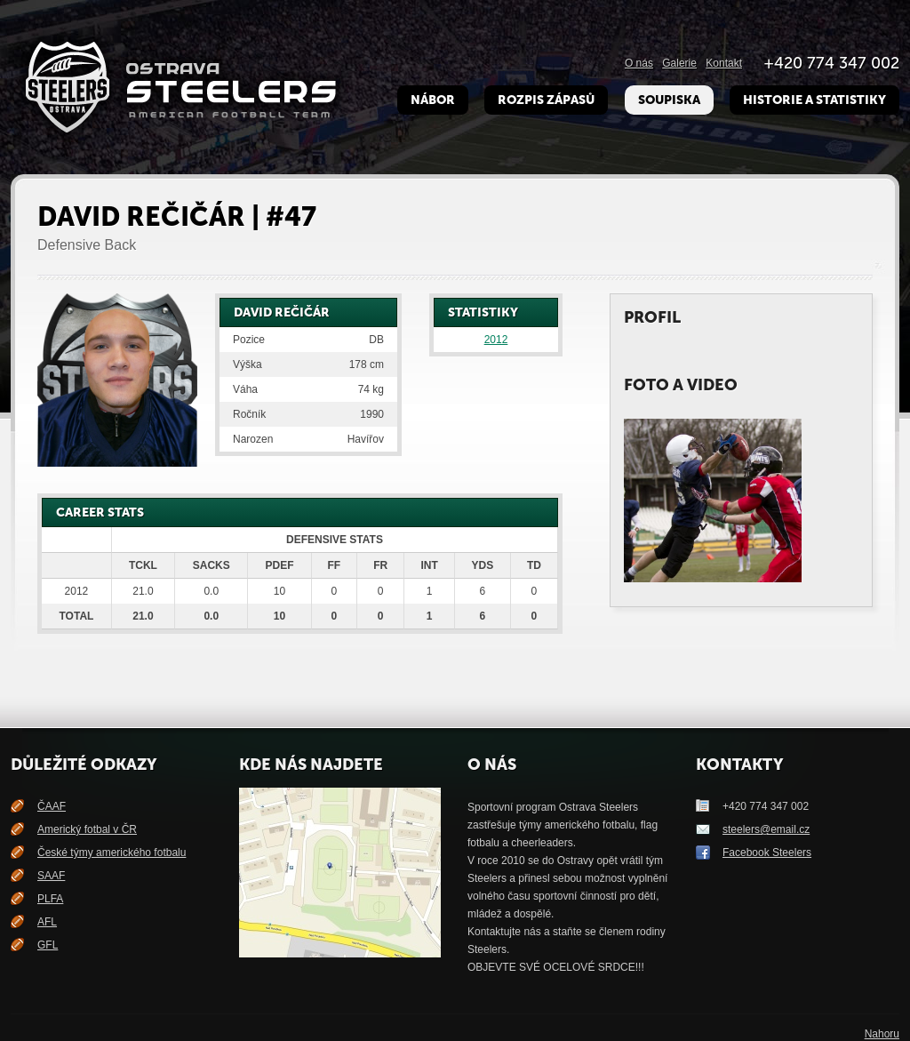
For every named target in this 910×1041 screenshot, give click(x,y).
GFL (47, 945)
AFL (47, 922)
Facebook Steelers (766, 852)
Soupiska (669, 100)
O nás (639, 63)
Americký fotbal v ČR (87, 829)
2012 (496, 339)
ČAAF (51, 806)
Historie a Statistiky (814, 100)
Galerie (679, 63)
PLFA (50, 899)
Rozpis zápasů (546, 100)
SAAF (51, 875)
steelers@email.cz (766, 829)
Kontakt (724, 63)
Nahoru (882, 1034)
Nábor (433, 100)
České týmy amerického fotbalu (111, 852)
